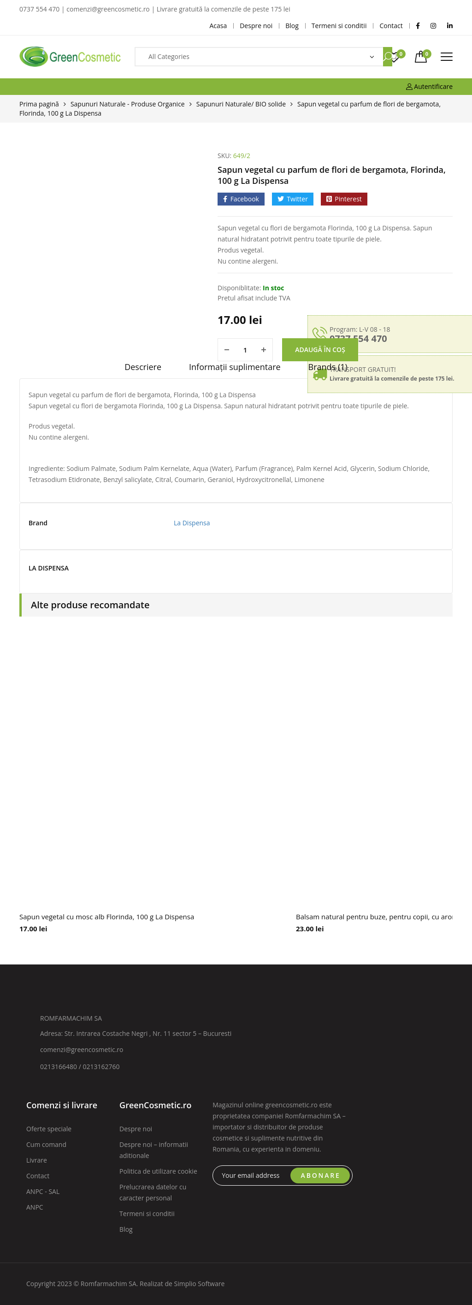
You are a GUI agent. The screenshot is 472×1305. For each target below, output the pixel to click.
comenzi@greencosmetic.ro (82, 1049)
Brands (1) (328, 366)
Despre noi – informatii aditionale (153, 1150)
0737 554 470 (358, 338)
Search (387, 56)
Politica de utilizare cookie (158, 1171)
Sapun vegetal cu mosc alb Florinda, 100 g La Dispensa (106, 916)
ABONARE (321, 1175)
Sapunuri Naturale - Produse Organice (128, 104)
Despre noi (135, 1128)
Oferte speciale (48, 1128)
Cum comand (46, 1144)
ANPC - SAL (42, 1191)
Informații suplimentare (235, 366)
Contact (37, 1175)
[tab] (143, 370)
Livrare (36, 1160)
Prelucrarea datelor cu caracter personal (152, 1192)
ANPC (34, 1207)
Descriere (142, 366)
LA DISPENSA (49, 568)
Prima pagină (39, 104)
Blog (126, 1229)
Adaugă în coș (320, 349)
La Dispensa (192, 522)
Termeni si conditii (147, 1213)
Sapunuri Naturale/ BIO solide (241, 104)
